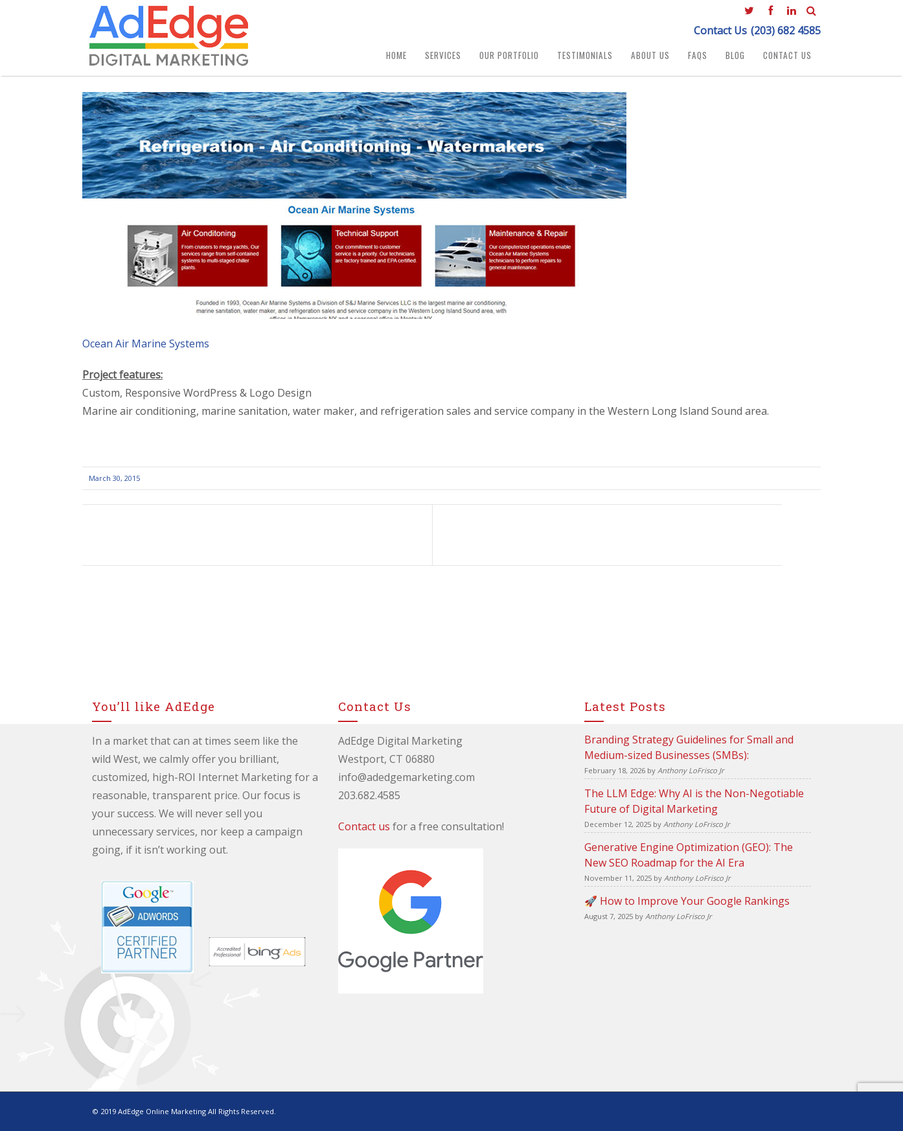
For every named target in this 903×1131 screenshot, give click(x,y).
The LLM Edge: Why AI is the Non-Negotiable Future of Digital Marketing (694, 801)
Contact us (364, 826)
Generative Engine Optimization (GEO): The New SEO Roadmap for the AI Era (688, 855)
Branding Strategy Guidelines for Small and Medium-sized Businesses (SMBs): (689, 747)
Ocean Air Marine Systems (145, 343)
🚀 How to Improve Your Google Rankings (687, 901)
